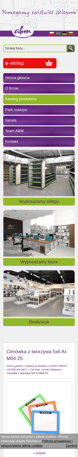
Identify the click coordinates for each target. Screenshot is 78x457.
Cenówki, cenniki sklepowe (45, 369)
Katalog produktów (21, 99)
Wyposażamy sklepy (39, 201)
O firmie (12, 88)
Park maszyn (16, 110)
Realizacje (39, 321)
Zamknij (71, 445)
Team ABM (14, 131)
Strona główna (17, 78)
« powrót (39, 453)
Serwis (11, 120)
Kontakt (11, 141)
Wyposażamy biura (39, 261)
